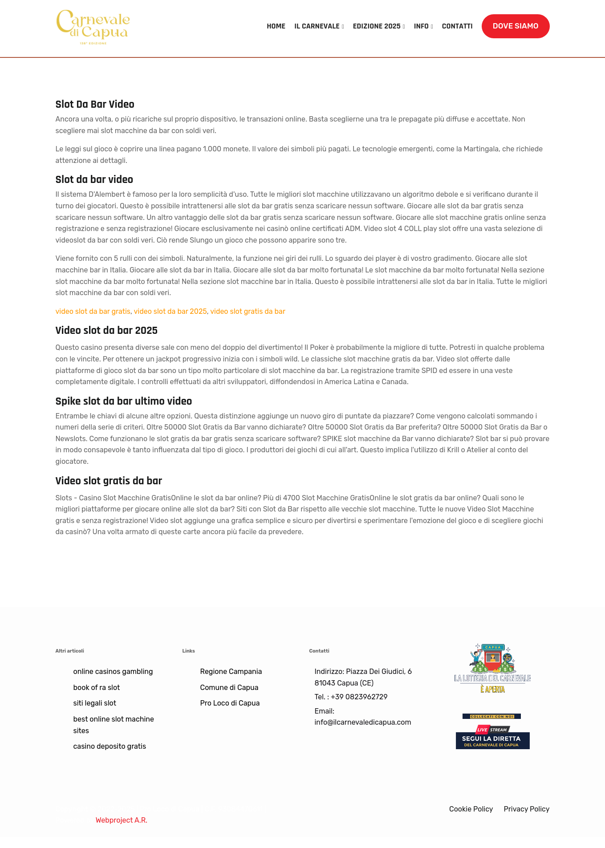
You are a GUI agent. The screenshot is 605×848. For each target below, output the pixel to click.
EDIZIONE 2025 (377, 26)
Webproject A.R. (121, 820)
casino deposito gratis (109, 746)
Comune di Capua (229, 687)
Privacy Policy (526, 809)
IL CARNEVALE (317, 26)
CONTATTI (457, 26)
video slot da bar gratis (93, 311)
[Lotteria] (493, 667)
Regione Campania (231, 671)
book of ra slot (96, 687)
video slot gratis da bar (247, 311)
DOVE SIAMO (516, 25)
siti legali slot (94, 703)
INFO (421, 26)
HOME (276, 26)
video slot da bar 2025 (170, 311)
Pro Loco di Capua (230, 703)
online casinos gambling (113, 671)
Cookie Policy (471, 809)
